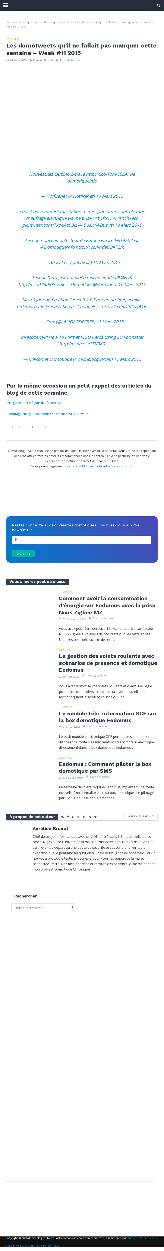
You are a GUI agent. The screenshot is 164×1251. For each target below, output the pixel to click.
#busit (25, 211)
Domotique (25, 22)
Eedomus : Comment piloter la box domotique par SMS (106, 769)
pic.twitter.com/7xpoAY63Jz (49, 225)
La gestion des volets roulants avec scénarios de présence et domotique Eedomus (108, 663)
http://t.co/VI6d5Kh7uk (41, 284)
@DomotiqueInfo (57, 247)
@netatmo (106, 211)
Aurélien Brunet (43, 60)
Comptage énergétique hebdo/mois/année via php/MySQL (47, 414)
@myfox (100, 218)
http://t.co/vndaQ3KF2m (100, 247)
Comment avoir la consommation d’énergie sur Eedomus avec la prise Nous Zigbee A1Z (108, 605)
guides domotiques (47, 22)
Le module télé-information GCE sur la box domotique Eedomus (104, 718)
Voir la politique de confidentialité (38, 1247)
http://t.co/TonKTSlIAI (107, 174)
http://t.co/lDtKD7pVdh (124, 306)
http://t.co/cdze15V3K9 (82, 344)
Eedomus (68, 22)
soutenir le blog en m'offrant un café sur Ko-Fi (99, 466)
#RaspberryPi (34, 337)
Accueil (10, 22)
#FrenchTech (125, 218)
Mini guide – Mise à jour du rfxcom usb (34, 402)
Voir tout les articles (141, 817)
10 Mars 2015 (109, 196)
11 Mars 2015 (110, 322)
